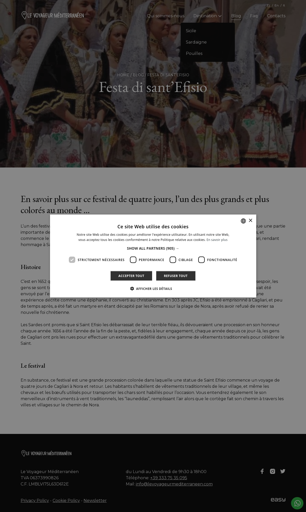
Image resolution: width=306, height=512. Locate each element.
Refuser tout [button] (176, 276)
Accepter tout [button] (131, 276)
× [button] (250, 221)
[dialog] (153, 256)
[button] (153, 248)
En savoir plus (216, 239)
